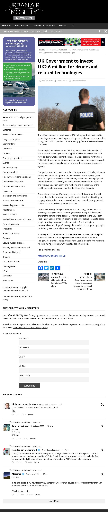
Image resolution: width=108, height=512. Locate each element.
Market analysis (10, 214)
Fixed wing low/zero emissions (17, 176)
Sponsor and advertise (43, 26)
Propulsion (8, 228)
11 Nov (65, 450)
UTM (5, 270)
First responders (79, 80)
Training (6, 256)
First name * (24, 338)
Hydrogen (7, 190)
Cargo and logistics (11, 139)
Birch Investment (20, 425)
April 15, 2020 (47, 80)
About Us (6, 26)
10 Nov (50, 426)
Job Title (22, 366)
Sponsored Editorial (12, 252)
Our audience (21, 26)
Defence (7, 153)
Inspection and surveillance (15, 195)
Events (6, 162)
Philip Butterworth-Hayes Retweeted (27, 422)
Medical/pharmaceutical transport (18, 219)
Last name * (24, 347)
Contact (63, 26)
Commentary (9, 143)
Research (7, 237)
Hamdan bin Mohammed (24, 449)
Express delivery (10, 167)
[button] (73, 26)
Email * (22, 356)
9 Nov (45, 474)
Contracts (7, 148)
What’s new (8, 280)
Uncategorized (9, 266)
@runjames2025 (37, 426)
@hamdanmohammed (50, 450)
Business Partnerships (13, 134)
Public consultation (11, 233)
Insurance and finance (13, 200)
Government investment (14, 186)
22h (60, 404)
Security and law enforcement (16, 247)
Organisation (24, 375)
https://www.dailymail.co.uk (51, 255)
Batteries (7, 129)
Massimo (16, 473)
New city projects (11, 223)
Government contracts (13, 181)
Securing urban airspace (13, 242)
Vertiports (7, 275)
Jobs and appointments (13, 205)
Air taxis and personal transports (17, 124)
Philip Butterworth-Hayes (25, 404)
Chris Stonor (62, 80)
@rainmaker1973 (33, 474)
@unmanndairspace (47, 404)
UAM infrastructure (11, 261)
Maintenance (9, 209)
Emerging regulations (12, 157)
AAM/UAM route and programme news (18, 118)
